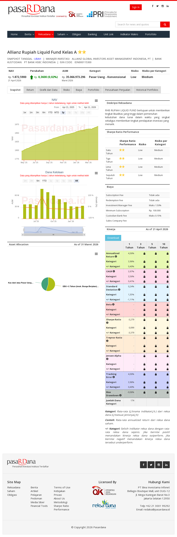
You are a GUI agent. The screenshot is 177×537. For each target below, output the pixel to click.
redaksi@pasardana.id (157, 509)
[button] (116, 256)
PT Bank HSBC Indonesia (40, 62)
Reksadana (44, 34)
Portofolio (150, 34)
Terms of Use (62, 487)
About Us (59, 498)
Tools (30, 41)
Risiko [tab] (66, 89)
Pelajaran (36, 494)
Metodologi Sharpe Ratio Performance (61, 505)
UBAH (37, 58)
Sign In (135, 7)
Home (14, 34)
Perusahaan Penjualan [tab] (117, 89)
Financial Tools (39, 506)
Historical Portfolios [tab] (147, 89)
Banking (92, 34)
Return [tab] (30, 89)
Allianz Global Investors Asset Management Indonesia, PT (111, 58)
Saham (61, 34)
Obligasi (76, 34)
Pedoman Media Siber (38, 500)
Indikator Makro (129, 34)
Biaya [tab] (79, 89)
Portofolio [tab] (93, 89)
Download (113, 237)
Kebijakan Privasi (59, 492)
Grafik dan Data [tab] (48, 89)
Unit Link (108, 34)
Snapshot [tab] (15, 89)
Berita (28, 34)
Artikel (34, 491)
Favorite (15, 41)
